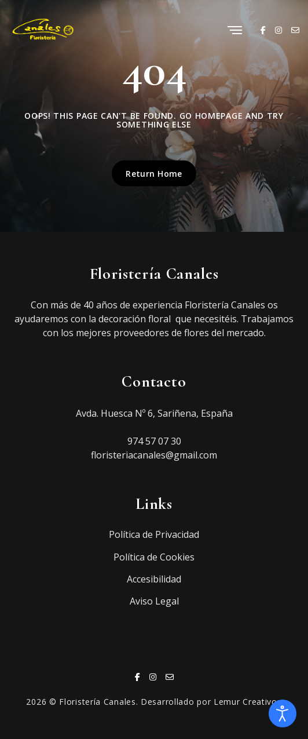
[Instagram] (278, 29)
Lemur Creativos (248, 701)
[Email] (295, 29)
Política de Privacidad (154, 534)
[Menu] (235, 31)
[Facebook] (263, 29)
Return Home (154, 173)
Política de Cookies (154, 557)
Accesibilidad (154, 579)
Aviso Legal (154, 601)
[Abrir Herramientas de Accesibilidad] (282, 713)
